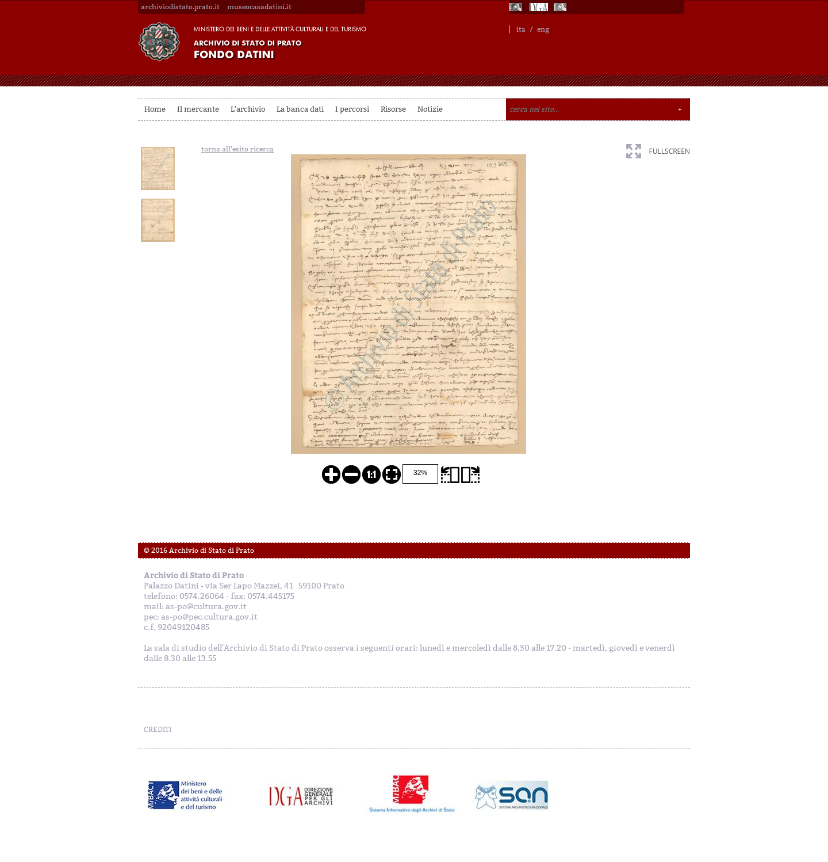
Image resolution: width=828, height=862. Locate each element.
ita (521, 29)
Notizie (430, 109)
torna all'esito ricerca (237, 149)
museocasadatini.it (259, 7)
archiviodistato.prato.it (180, 7)
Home (155, 109)
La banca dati (300, 109)
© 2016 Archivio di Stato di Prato (199, 550)
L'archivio (248, 109)
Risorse (393, 109)
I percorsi (352, 109)
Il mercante (198, 109)
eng (543, 29)
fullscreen (669, 151)
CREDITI (157, 730)
